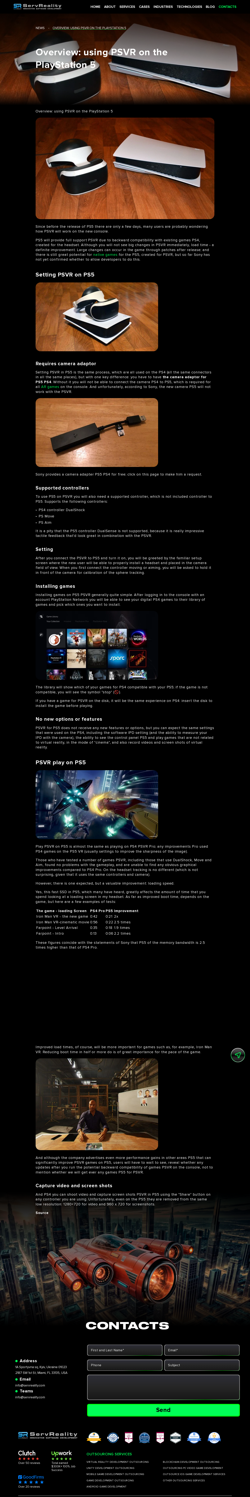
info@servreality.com (30, 1385)
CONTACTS (224, 7)
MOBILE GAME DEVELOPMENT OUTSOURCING (115, 1474)
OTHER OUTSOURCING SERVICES (184, 1480)
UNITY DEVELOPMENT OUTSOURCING (111, 1468)
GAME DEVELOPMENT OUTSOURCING (110, 1480)
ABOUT (107, 7)
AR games (50, 387)
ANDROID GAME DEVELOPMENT (107, 1486)
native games (105, 254)
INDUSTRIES (159, 7)
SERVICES (124, 7)
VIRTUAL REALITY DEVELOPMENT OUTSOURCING (118, 1462)
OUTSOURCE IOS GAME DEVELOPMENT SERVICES (194, 1474)
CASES (141, 7)
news (40, 28)
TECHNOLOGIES (185, 7)
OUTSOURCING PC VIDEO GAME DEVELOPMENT (193, 1468)
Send (163, 1410)
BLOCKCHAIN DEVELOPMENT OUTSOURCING (191, 1462)
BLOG (206, 7)
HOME (92, 7)
